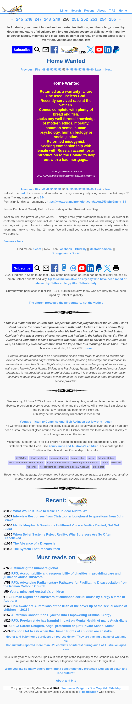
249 (56, 19)
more (88, 348)
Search (76, 10)
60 (92, 69)
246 (28, 19)
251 (75, 19)
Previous (27, 69)
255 (112, 19)
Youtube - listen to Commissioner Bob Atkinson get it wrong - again (66, 421)
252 (84, 19)
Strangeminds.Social (66, 253)
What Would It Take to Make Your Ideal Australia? (50, 511)
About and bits (66, 680)
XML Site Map (111, 688)
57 (80, 69)
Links (64, 10)
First (38, 69)
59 (88, 69)
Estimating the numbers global (34, 568)
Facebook (65, 249)
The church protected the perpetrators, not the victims (66, 302)
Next (108, 69)
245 (19, 19)
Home (123, 10)
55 (72, 69)
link (23, 193)
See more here (13, 241)
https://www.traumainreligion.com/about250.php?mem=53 (86, 201)
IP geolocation (88, 691)
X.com (36, 249)
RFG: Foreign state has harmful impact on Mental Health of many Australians (69, 620)
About (101, 10)
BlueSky (80, 249)
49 (48, 69)
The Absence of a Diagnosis (34, 543)
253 (93, 19)
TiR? (112, 10)
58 (84, 69)
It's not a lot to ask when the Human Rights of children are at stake (61, 631)
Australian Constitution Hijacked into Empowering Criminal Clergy (61, 615)
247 (38, 19)
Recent (89, 10)
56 (76, 69)
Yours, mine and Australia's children (73, 446)
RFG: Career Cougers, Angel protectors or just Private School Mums (62, 626)
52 (60, 69)
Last (98, 69)
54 (68, 69)
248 (47, 19)
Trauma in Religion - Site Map (81, 688)
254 (103, 19)
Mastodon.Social (101, 249)
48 (44, 69)
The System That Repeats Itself (36, 549)
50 (52, 69)
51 (56, 69)
